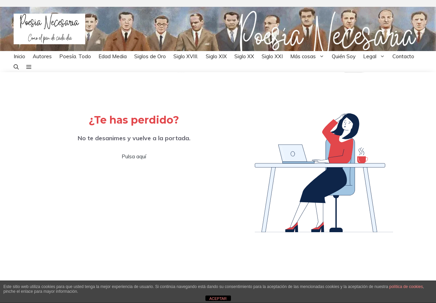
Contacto (403, 56)
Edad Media (112, 56)
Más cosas (309, 56)
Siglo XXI (272, 56)
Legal (376, 56)
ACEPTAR (218, 299)
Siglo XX (244, 56)
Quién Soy (344, 56)
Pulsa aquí (134, 156)
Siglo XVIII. (185, 56)
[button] (16, 67)
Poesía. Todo (75, 56)
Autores (42, 56)
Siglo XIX (216, 56)
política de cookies (406, 286)
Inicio (19, 56)
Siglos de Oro (150, 56)
